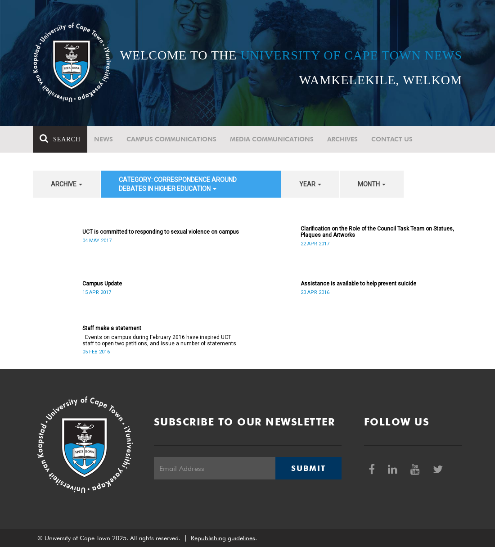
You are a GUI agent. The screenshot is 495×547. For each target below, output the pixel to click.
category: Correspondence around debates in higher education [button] (178, 184)
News (103, 139)
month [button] (372, 184)
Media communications (272, 139)
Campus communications (171, 139)
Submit (308, 468)
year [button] (310, 184)
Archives (342, 139)
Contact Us (392, 139)
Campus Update (102, 283)
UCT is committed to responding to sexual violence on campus (160, 232)
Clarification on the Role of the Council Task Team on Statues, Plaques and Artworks (377, 232)
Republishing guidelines (223, 538)
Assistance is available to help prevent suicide (358, 283)
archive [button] (66, 184)
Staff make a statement (111, 328)
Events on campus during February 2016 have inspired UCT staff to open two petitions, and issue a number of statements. (160, 340)
